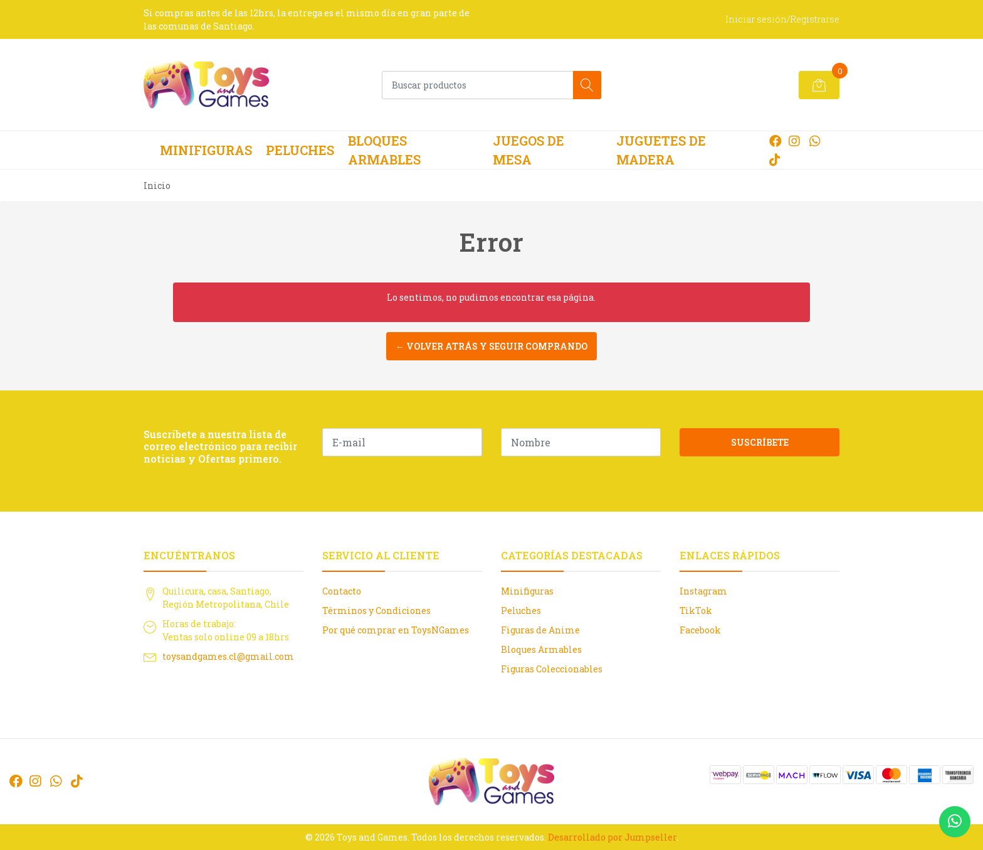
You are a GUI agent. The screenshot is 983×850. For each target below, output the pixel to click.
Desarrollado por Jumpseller (612, 837)
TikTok (696, 610)
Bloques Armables (384, 150)
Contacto (341, 591)
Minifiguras (206, 150)
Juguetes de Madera (661, 150)
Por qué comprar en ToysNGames (395, 630)
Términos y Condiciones (376, 610)
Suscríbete (760, 442)
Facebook (700, 630)
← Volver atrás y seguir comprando (491, 346)
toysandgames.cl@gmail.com (228, 656)
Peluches (300, 150)
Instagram (703, 591)
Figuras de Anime (540, 630)
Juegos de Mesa (528, 150)
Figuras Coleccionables (551, 669)
